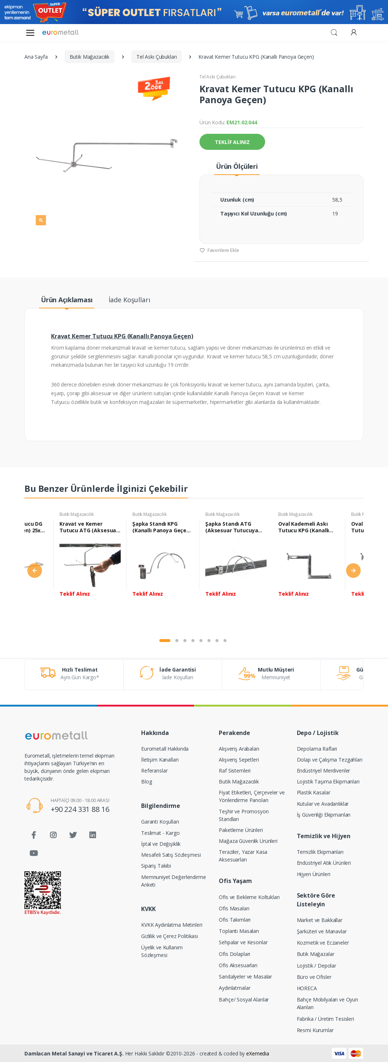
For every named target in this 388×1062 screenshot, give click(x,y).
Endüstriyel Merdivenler (323, 770)
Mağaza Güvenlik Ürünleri (248, 840)
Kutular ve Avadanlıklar (323, 803)
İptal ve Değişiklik (161, 843)
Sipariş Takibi (156, 865)
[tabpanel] (90, 571)
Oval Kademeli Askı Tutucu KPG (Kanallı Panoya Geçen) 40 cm (305, 527)
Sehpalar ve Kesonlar (243, 942)
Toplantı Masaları (239, 930)
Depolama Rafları (317, 748)
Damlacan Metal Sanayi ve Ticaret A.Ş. (74, 1053)
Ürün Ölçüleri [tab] (237, 166)
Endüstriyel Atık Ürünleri (324, 862)
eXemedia (257, 1053)
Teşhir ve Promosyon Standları (243, 815)
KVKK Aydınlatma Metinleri (171, 924)
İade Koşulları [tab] (129, 299)
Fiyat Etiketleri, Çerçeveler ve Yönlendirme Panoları (252, 796)
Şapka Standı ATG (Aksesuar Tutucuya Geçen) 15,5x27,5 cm (231, 527)
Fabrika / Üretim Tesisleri (325, 1018)
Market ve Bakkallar (319, 920)
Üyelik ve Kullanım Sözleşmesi (161, 951)
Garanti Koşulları (160, 821)
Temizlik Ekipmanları (320, 851)
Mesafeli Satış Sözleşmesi (171, 854)
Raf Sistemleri (235, 770)
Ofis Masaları (234, 908)
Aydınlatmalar (234, 987)
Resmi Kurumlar (315, 1030)
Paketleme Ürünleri (241, 829)
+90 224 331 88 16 (80, 809)
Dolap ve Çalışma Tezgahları (329, 759)
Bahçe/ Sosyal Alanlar (244, 999)
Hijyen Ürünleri (313, 874)
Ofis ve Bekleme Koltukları (249, 897)
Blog (146, 781)
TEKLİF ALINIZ (232, 142)
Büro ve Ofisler (314, 976)
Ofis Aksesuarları (238, 965)
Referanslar (154, 770)
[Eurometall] (60, 32)
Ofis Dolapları (234, 953)
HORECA (307, 988)
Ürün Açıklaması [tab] (67, 299)
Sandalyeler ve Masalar (245, 976)
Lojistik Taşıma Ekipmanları (328, 781)
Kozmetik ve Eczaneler (323, 942)
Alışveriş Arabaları (239, 748)
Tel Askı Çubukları (217, 77)
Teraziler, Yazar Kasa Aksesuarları (243, 855)
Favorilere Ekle (219, 250)
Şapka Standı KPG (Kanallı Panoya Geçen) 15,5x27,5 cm (161, 527)
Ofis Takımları (235, 919)
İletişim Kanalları (159, 759)
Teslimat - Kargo (160, 832)
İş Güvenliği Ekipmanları (324, 814)
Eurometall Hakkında (165, 748)
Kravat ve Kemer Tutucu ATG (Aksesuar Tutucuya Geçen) (88, 527)
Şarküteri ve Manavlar (322, 931)
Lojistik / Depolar (316, 965)
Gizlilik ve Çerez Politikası (169, 936)
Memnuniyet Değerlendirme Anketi (173, 881)
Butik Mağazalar (315, 953)
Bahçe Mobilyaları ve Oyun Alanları (327, 1003)
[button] (334, 31)
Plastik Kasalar (313, 792)
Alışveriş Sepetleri (239, 759)
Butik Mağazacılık (76, 514)
